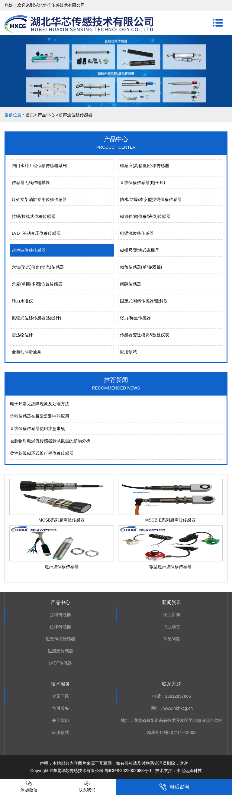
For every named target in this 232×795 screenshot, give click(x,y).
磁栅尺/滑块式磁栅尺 (139, 250)
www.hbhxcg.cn (178, 708)
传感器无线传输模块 (31, 182)
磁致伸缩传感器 (60, 638)
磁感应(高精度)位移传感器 (144, 165)
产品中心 (46, 114)
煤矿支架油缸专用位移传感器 (39, 199)
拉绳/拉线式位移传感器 (33, 216)
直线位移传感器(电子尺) (142, 182)
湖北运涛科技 (189, 770)
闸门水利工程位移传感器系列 (39, 165)
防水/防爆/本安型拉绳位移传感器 (151, 199)
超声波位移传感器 (29, 250)
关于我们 (60, 720)
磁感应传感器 (60, 650)
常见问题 (171, 638)
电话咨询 (174, 787)
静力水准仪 (22, 301)
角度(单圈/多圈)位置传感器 (37, 284)
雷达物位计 (22, 334)
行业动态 (171, 626)
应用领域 (128, 351)
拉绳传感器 (60, 614)
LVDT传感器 (60, 663)
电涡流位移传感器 (137, 233)
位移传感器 (60, 626)
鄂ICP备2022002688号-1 (128, 770)
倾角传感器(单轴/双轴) (141, 267)
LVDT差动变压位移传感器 (36, 233)
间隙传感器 (130, 284)
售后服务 (60, 708)
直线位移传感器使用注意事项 (37, 428)
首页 (30, 114)
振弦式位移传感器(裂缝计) (36, 317)
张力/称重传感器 (135, 317)
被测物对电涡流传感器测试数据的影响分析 (50, 440)
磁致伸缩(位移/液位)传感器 (145, 216)
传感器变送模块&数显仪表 (144, 334)
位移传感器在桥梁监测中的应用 (39, 416)
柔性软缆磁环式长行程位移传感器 (41, 453)
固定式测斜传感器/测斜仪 (144, 301)
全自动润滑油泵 (26, 351)
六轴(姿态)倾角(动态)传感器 (38, 267)
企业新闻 (171, 614)
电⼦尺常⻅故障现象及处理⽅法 (39, 403)
